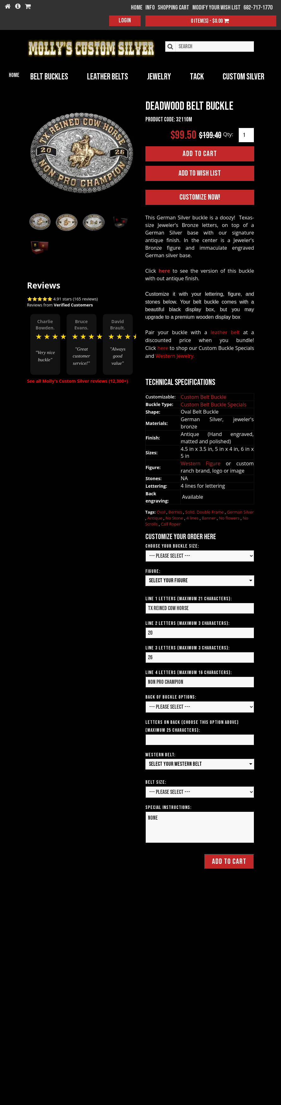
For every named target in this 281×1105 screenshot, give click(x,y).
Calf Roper (171, 522)
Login (125, 20)
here (164, 269)
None (199, 825)
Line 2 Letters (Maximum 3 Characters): (187, 622)
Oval (162, 511)
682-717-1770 (257, 7)
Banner (209, 516)
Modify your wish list (216, 7)
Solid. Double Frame (205, 511)
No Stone (175, 516)
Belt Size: (155, 781)
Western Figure (203, 462)
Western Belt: (160, 753)
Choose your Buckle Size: (172, 545)
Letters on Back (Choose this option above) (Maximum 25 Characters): (192, 725)
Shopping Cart (173, 7)
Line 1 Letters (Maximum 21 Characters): (188, 597)
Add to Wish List (200, 171)
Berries (175, 511)
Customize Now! (199, 196)
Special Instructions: (168, 806)
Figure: (152, 570)
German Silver (240, 511)
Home (14, 75)
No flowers (230, 516)
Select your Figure (168, 579)
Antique (155, 516)
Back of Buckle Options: (170, 696)
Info (150, 7)
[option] (45, 336)
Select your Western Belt (175, 762)
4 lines (193, 516)
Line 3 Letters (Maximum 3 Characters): (187, 646)
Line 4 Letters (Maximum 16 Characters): (188, 671)
